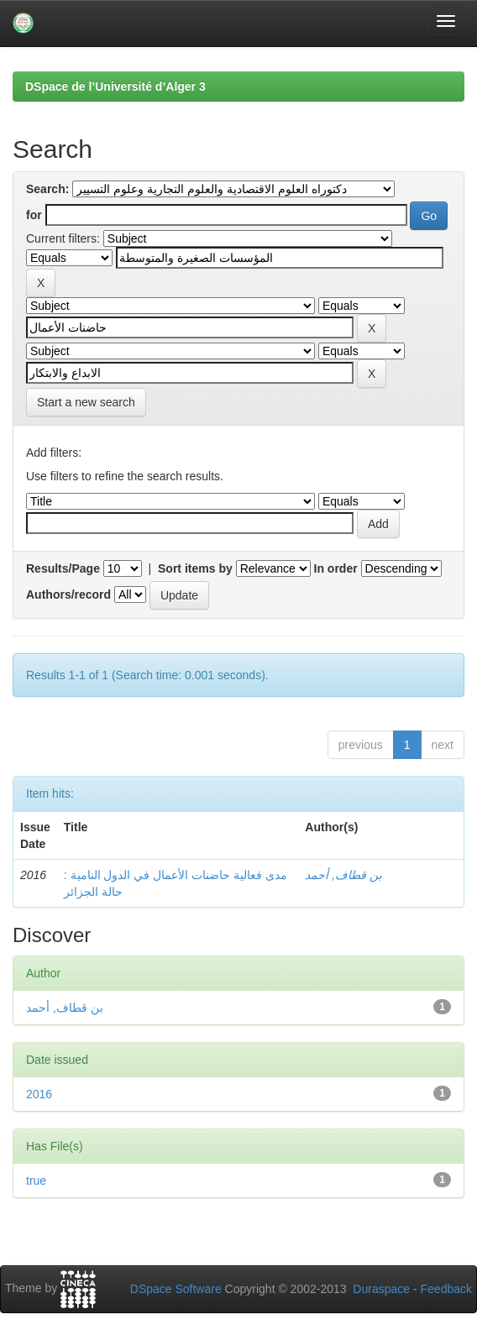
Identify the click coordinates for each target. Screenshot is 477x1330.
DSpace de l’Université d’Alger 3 (115, 86)
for (34, 215)
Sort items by (195, 568)
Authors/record (68, 594)
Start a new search (86, 402)
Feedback (446, 1289)
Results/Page (63, 568)
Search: (47, 189)
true (36, 1180)
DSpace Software (176, 1289)
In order (336, 568)
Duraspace (381, 1289)
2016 (39, 1094)
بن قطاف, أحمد (343, 875)
